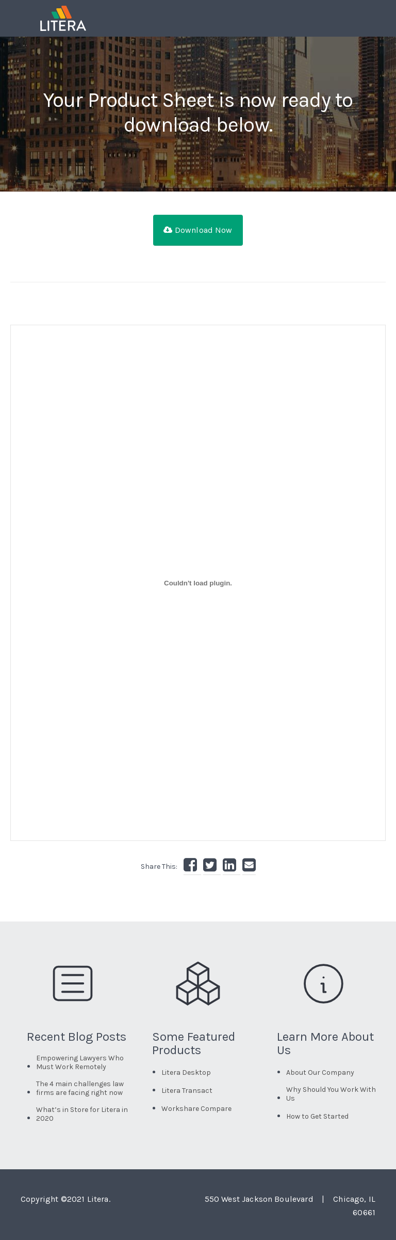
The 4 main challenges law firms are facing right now (80, 1088)
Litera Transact (186, 1090)
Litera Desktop (186, 1072)
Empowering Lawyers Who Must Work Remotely (80, 1062)
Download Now (197, 230)
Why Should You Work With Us (331, 1094)
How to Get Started (317, 1116)
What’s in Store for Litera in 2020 (82, 1114)
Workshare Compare (196, 1108)
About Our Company (320, 1072)
